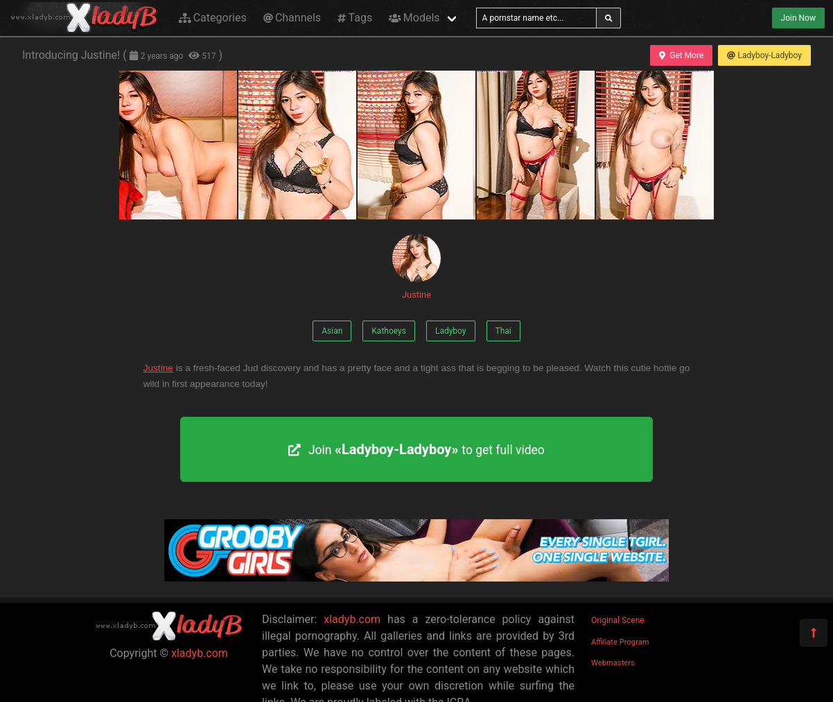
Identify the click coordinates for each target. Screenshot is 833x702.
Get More (681, 55)
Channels (292, 17)
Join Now (798, 18)
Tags (354, 17)
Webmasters (613, 662)
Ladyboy (450, 331)
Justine (416, 267)
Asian (332, 331)
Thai (503, 331)
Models (414, 17)
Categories (213, 17)
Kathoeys (388, 331)
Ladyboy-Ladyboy (764, 55)
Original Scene (618, 620)
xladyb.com (199, 653)
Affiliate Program (620, 642)
